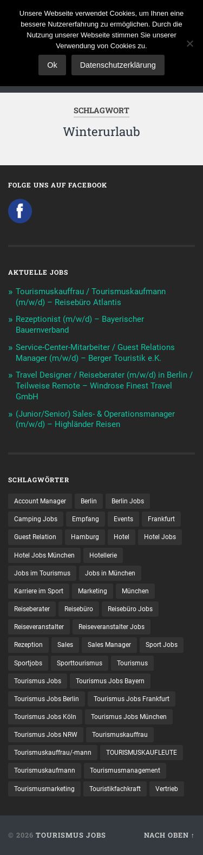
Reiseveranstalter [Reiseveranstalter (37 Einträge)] (39, 627)
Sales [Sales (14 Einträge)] (65, 645)
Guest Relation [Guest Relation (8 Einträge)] (35, 537)
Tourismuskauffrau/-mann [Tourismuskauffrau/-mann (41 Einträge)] (52, 752)
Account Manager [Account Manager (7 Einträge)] (40, 501)
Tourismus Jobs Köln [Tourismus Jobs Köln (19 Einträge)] (45, 717)
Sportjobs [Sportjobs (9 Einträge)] (28, 663)
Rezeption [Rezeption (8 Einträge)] (28, 645)
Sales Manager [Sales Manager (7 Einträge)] (109, 645)
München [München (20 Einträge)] (135, 591)
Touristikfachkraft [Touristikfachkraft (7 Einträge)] (115, 789)
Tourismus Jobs (71, 835)
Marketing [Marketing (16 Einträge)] (92, 591)
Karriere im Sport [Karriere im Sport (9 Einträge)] (38, 591)
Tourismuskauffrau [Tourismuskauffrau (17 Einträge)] (120, 735)
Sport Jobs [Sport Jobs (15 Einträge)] (162, 645)
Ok (52, 65)
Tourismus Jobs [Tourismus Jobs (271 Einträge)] (37, 681)
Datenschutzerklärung (118, 65)
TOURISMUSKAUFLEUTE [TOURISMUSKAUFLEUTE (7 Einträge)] (141, 752)
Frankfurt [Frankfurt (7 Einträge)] (161, 519)
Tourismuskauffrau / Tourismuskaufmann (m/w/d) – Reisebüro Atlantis (91, 297)
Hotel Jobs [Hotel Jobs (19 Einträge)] (160, 537)
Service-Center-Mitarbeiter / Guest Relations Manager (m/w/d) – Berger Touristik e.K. (95, 352)
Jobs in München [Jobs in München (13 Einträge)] (110, 573)
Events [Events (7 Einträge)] (123, 519)
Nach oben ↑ (169, 835)
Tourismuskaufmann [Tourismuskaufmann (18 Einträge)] (44, 770)
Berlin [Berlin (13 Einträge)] (89, 501)
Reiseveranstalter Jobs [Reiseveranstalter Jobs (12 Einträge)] (111, 627)
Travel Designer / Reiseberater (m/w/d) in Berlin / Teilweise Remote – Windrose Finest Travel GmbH (104, 385)
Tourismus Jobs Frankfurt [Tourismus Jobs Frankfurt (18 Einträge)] (131, 699)
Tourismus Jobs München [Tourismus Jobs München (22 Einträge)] (129, 717)
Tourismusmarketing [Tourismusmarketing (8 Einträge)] (44, 789)
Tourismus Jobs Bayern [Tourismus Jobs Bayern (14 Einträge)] (110, 681)
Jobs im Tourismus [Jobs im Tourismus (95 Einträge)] (42, 573)
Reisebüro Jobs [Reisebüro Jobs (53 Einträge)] (130, 609)
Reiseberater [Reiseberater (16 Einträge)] (32, 609)
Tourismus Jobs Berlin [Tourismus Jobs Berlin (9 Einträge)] (46, 699)
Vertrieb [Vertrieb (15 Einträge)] (166, 789)
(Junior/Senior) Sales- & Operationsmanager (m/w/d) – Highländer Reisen (95, 419)
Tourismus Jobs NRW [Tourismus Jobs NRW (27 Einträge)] (45, 735)
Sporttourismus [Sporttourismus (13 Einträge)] (79, 663)
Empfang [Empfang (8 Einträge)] (85, 519)
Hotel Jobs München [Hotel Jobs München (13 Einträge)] (44, 555)
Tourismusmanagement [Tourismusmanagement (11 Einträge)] (125, 770)
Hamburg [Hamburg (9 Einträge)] (85, 537)
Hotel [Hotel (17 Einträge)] (121, 537)
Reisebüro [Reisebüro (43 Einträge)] (78, 609)
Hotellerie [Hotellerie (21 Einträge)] (103, 555)
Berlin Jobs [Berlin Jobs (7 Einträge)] (128, 501)
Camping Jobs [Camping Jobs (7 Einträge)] (35, 519)
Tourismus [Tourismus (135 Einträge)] (132, 663)
